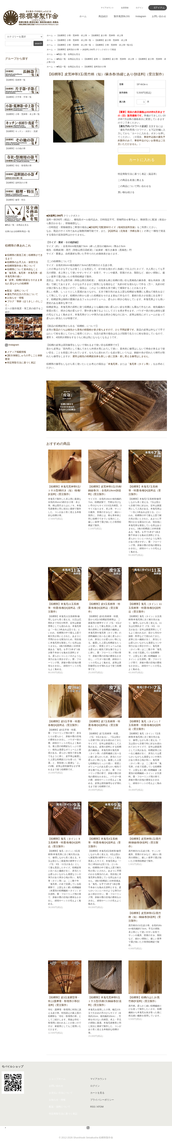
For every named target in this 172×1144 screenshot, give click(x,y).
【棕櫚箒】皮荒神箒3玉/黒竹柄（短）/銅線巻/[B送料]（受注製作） (144, 917)
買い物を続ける (126, 192)
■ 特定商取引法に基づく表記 (20, 362)
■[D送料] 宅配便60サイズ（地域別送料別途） (113, 227)
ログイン (139, 8)
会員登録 (124, 8)
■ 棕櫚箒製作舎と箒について (20, 265)
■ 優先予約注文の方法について (21, 294)
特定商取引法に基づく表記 (63, 1113)
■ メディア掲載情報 (15, 352)
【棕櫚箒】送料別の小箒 (68, 49)
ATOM (100, 1106)
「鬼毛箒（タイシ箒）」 (140, 364)
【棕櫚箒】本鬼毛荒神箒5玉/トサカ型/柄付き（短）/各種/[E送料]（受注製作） (64, 490)
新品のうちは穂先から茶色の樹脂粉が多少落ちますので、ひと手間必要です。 (94, 329)
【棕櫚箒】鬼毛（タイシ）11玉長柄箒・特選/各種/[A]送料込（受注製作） (145, 607)
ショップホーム (57, 1078)
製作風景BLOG (122, 16)
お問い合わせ (159, 16)
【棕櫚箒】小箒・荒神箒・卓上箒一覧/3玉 (114, 45)
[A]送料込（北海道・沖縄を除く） (126, 231)
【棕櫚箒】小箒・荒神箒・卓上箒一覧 (74, 40)
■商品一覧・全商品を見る (68, 54)
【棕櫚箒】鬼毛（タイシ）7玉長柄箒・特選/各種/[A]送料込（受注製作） (144, 725)
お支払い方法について (61, 1092)
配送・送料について (59, 1106)
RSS (92, 1106)
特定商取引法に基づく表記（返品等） (138, 174)
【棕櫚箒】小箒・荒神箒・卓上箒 (72, 35)
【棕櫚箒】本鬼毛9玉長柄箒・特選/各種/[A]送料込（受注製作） (104, 842)
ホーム (83, 16)
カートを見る (97, 1092)
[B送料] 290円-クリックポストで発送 (99, 49)
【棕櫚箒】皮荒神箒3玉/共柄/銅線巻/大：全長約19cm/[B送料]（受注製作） (105, 490)
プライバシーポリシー (102, 1099)
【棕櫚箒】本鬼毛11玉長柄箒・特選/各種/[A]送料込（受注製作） (64, 607)
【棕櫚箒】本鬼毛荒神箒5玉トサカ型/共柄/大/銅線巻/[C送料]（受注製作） (105, 1001)
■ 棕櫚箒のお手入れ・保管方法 (21, 262)
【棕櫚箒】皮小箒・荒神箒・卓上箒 (107, 35)
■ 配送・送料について (16, 290)
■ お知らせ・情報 (14, 297)
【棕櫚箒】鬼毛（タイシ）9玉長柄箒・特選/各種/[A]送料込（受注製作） (64, 842)
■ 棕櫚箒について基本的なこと (21, 269)
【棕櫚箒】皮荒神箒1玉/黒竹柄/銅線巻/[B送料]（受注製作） (144, 842)
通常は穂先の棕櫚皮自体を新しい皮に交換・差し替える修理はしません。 (111, 356)
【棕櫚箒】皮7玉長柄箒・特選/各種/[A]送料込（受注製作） (104, 725)
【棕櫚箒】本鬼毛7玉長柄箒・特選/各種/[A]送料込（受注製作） (144, 490)
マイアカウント (107, 8)
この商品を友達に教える (131, 180)
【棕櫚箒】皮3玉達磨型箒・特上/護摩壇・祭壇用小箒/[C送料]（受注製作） (64, 1001)
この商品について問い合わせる (134, 186)
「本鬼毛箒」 (113, 364)
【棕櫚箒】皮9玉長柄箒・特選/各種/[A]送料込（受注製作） (104, 607)
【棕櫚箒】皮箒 (91, 59)
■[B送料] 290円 (54, 215)
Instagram (141, 16)
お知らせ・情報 (57, 1099)
